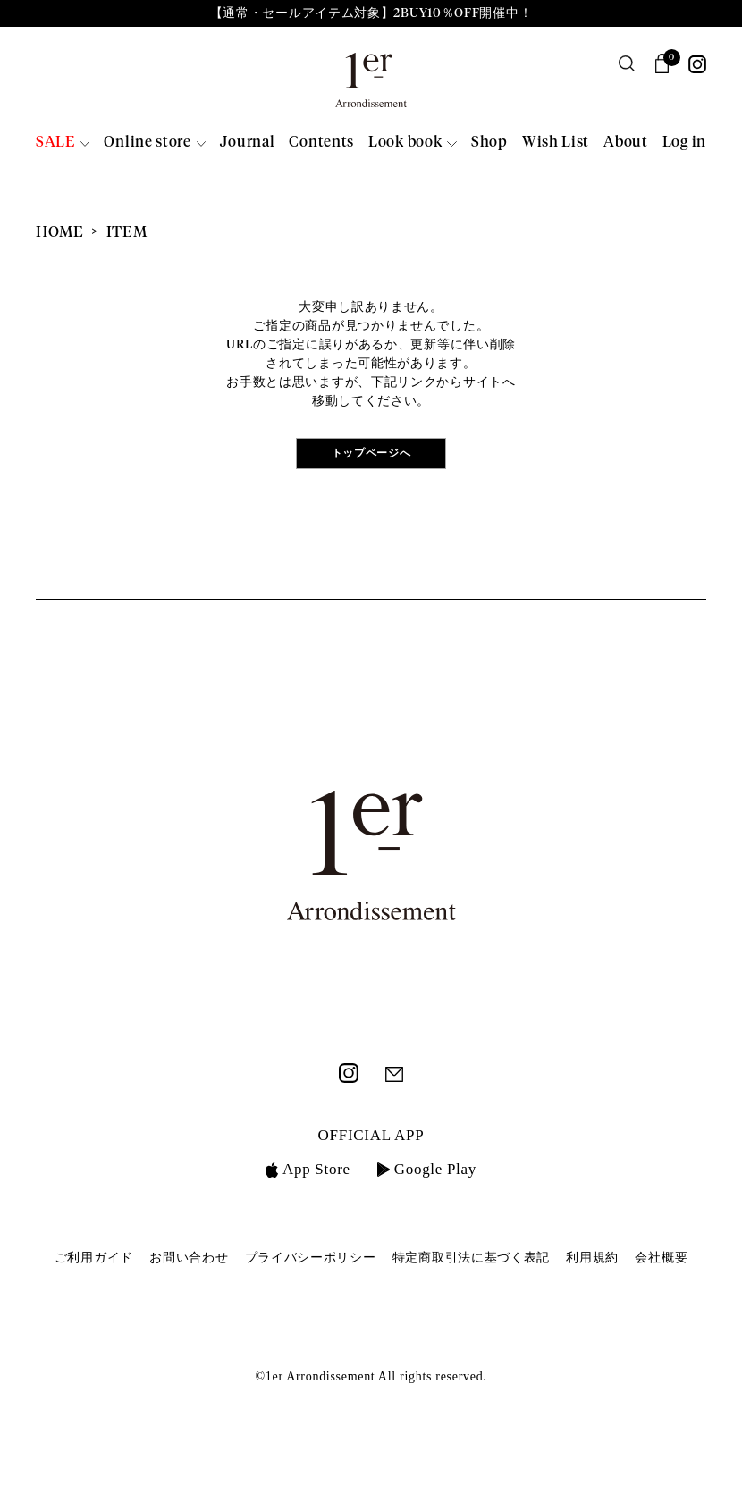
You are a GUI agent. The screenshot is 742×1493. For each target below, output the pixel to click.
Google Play (426, 1169)
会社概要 (661, 1257)
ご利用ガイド (94, 1257)
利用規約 (592, 1257)
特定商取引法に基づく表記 (471, 1257)
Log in (684, 142)
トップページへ (371, 454)
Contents (321, 142)
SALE (55, 142)
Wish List (555, 142)
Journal (247, 142)
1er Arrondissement (371, 86)
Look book (405, 142)
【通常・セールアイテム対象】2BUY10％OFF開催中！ (371, 13)
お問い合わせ (188, 1257)
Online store (147, 142)
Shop (489, 142)
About (625, 142)
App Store (308, 1169)
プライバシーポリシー (310, 1257)
